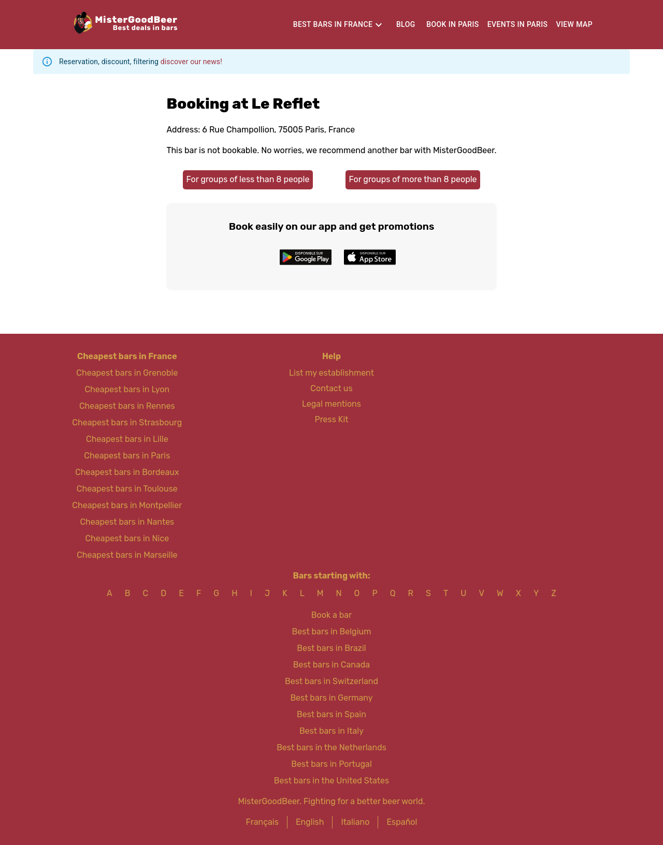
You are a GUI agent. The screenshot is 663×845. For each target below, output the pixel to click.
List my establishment (331, 373)
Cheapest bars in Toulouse (127, 489)
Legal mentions (331, 404)
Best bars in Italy (331, 731)
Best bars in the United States (331, 780)
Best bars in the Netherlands (331, 747)
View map (574, 24)
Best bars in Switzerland (331, 681)
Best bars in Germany (331, 698)
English (310, 822)
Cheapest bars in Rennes (127, 406)
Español (401, 822)
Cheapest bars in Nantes (127, 522)
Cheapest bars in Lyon (126, 389)
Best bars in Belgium (331, 631)
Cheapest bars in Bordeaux (127, 472)
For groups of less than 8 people (247, 179)
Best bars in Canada (331, 665)
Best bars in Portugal (331, 764)
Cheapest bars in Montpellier (127, 505)
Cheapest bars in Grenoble (127, 373)
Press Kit (331, 419)
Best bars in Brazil (331, 648)
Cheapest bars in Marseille (127, 555)
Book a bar (331, 615)
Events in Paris (517, 24)
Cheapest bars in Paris (127, 456)
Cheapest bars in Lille (127, 439)
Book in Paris (452, 24)
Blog (405, 24)
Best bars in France (333, 24)
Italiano (355, 822)
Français (262, 822)
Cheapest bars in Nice (127, 538)
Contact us (331, 388)
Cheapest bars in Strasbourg (127, 422)
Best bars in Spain (331, 714)
